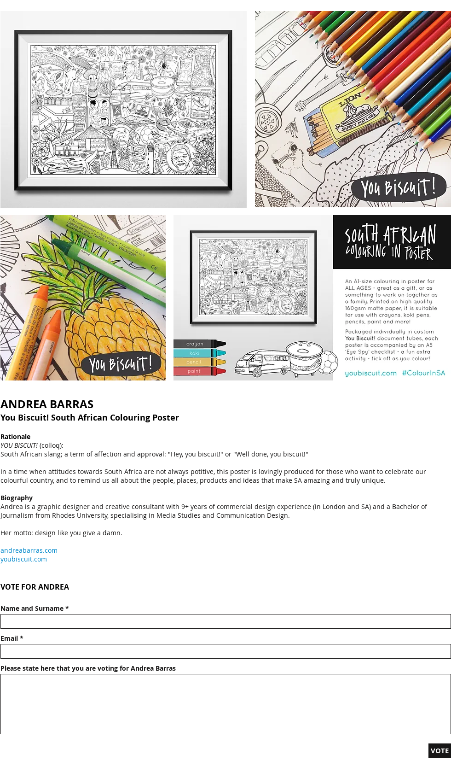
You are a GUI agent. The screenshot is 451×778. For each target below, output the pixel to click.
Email (9, 638)
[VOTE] (439, 750)
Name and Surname (32, 608)
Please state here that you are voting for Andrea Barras (88, 668)
